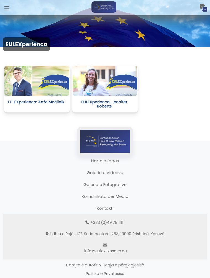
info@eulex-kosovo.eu (105, 251)
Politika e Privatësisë (105, 273)
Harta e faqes (105, 161)
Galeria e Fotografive (105, 184)
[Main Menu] (7, 7)
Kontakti (105, 208)
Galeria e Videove (105, 172)
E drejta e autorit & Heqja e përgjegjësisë (105, 265)
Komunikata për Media (105, 196)
